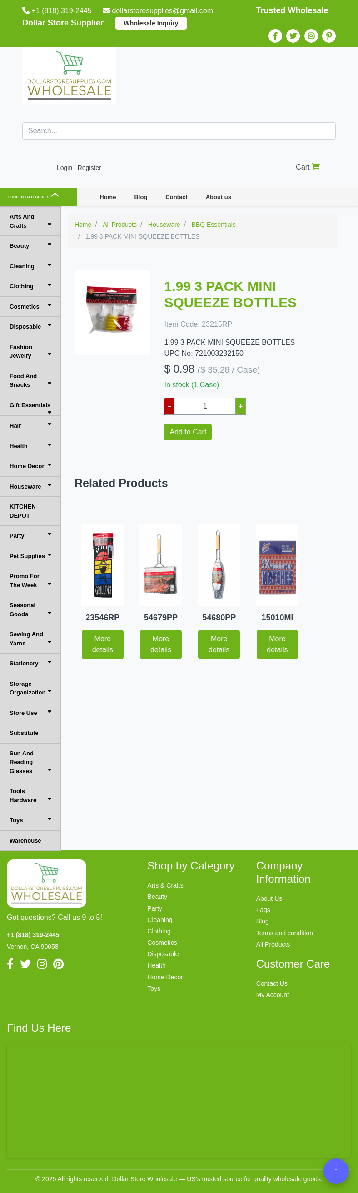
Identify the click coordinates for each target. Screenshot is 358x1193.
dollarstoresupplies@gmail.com (159, 11)
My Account (272, 994)
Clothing (30, 286)
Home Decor (30, 465)
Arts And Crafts (30, 221)
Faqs (263, 909)
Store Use (30, 712)
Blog (140, 197)
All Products (273, 944)
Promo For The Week (30, 581)
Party (30, 535)
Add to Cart (187, 432)
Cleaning (30, 266)
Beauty (30, 245)
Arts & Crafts (165, 885)
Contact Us (272, 983)
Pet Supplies (30, 555)
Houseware (30, 486)
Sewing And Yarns (30, 639)
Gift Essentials (30, 409)
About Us (269, 898)
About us (218, 197)
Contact (176, 197)
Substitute (24, 732)
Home (107, 197)
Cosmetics (30, 306)
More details (102, 644)
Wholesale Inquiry (151, 23)
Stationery (30, 663)
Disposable (30, 326)
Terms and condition (284, 933)
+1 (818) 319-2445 (58, 11)
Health (30, 445)
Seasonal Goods (30, 610)
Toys (30, 820)
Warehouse (25, 840)
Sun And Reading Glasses (30, 762)
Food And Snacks (30, 381)
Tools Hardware (30, 796)
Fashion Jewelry (30, 351)
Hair (30, 425)
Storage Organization (30, 688)
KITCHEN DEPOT (23, 511)
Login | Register (79, 167)
